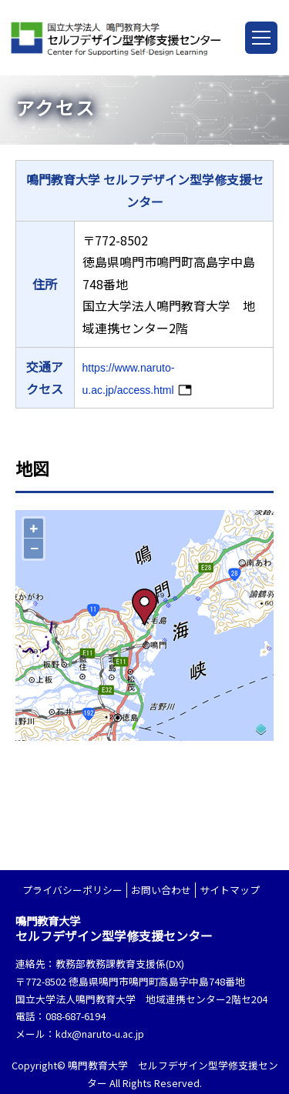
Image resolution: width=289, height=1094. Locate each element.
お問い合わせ (161, 889)
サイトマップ (230, 889)
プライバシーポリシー (72, 889)
